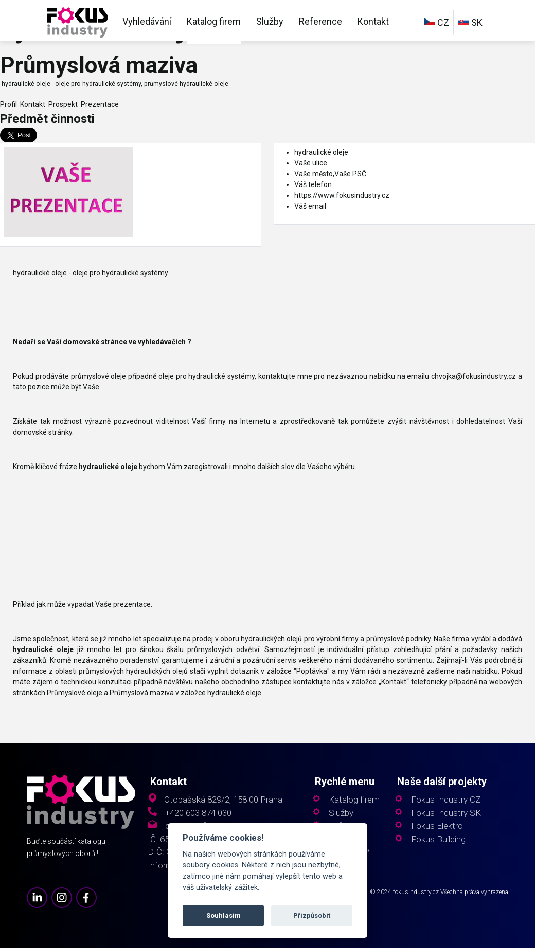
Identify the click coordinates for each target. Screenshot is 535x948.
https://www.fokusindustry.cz (341, 195)
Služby (269, 21)
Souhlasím (223, 915)
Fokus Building (438, 839)
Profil (8, 104)
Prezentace (98, 104)
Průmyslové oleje (74, 693)
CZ (436, 22)
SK (470, 22)
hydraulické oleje (321, 152)
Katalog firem (214, 21)
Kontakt (373, 21)
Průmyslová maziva (142, 693)
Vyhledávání (146, 21)
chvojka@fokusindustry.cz (473, 376)
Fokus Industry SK (446, 813)
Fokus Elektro (437, 826)
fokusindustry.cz (416, 892)
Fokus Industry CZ (445, 799)
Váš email (310, 206)
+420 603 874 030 (198, 813)
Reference (320, 21)
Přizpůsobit (311, 915)
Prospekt (61, 104)
